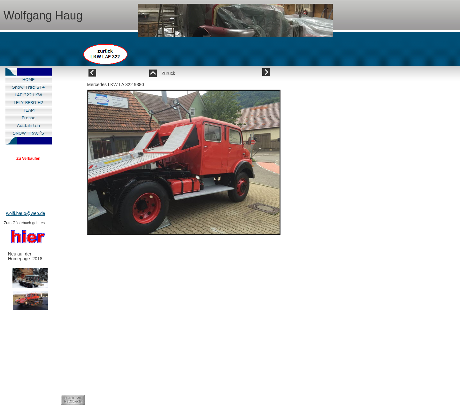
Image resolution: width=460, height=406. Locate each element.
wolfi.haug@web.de (25, 213)
